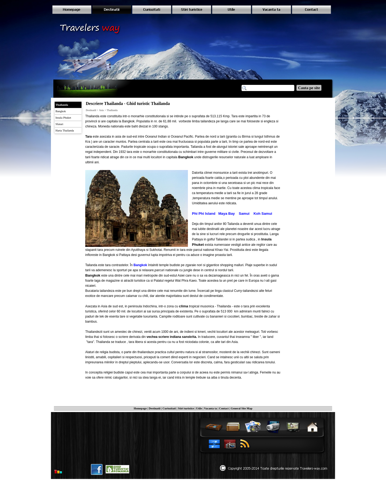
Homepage (140, 408)
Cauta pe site (309, 88)
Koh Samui (263, 214)
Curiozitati (169, 408)
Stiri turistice (186, 408)
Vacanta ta (210, 408)
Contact (224, 408)
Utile (199, 408)
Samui (244, 214)
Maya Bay (226, 214)
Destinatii (155, 408)
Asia (101, 110)
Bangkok (140, 265)
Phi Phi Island (203, 214)
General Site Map (242, 408)
